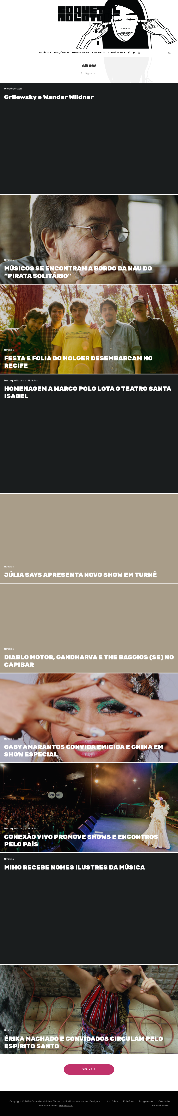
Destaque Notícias (15, 386)
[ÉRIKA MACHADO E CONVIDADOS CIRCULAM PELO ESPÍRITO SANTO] (89, 1015)
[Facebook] (129, 53)
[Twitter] (133, 53)
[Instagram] (138, 53)
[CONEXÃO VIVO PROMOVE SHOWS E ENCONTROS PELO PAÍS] (89, 813)
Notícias (44, 52)
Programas (80, 52)
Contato (98, 52)
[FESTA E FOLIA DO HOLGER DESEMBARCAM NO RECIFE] (89, 335)
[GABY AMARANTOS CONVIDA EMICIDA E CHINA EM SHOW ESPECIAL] (89, 723)
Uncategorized (13, 88)
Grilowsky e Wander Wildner (49, 97)
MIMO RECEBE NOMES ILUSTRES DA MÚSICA (74, 873)
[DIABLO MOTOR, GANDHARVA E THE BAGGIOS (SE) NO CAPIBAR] (89, 634)
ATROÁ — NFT (116, 52)
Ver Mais (89, 1069)
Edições (60, 52)
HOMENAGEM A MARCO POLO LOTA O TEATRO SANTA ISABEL (87, 398)
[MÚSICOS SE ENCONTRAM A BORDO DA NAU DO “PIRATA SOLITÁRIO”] (89, 245)
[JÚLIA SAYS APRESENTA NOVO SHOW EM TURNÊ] (89, 544)
